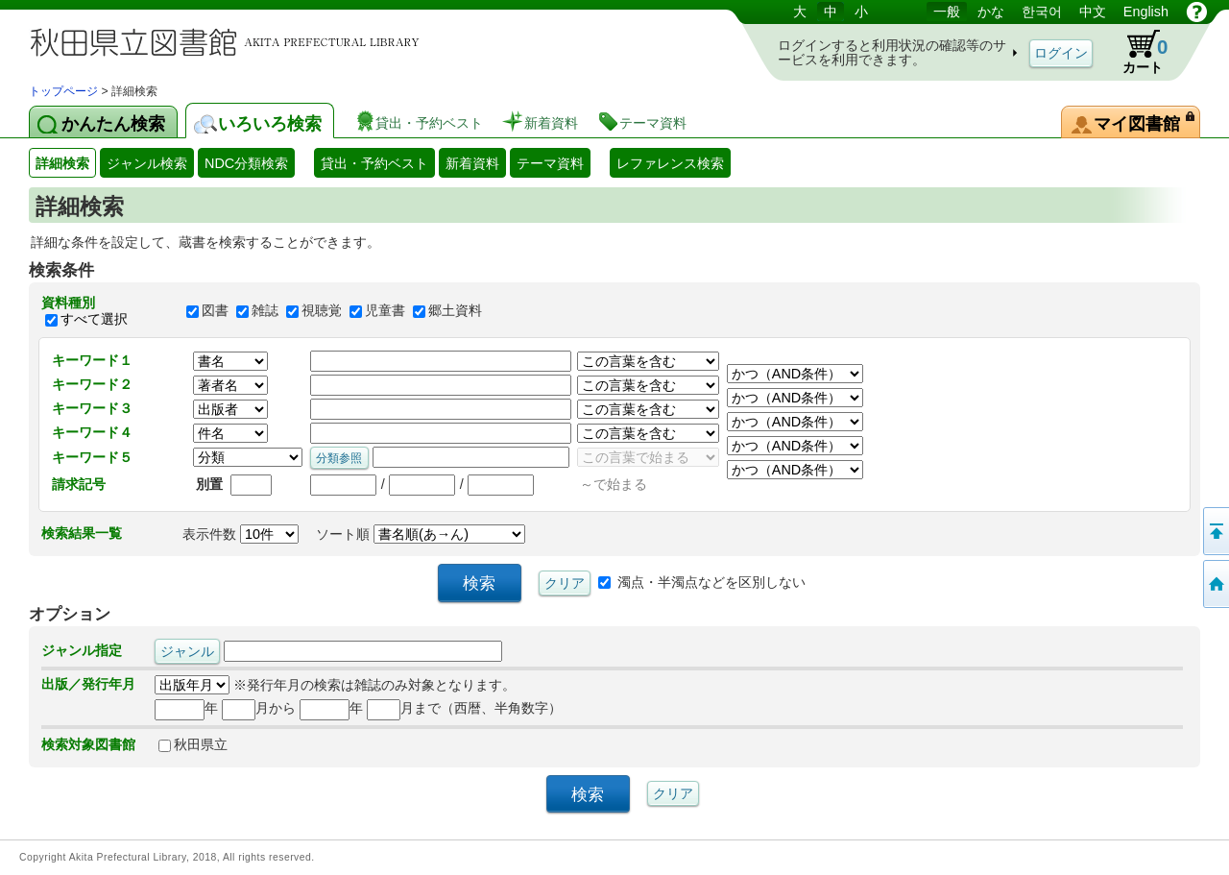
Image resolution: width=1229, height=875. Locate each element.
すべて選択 (94, 319)
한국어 (1042, 11)
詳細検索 (62, 163)
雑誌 (265, 311)
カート (1136, 52)
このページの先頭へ (1214, 531)
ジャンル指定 (81, 650)
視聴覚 (321, 311)
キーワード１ (92, 360)
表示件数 (240, 534)
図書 (215, 311)
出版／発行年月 (88, 684)
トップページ (63, 91)
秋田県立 (193, 744)
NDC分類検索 (246, 163)
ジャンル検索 (147, 163)
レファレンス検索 (670, 163)
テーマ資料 (550, 163)
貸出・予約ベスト (374, 163)
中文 (1092, 11)
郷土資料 (455, 311)
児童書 (385, 311)
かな (990, 11)
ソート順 (420, 534)
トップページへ (1214, 584)
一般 (946, 11)
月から (259, 708)
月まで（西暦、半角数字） (464, 708)
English (1146, 11)
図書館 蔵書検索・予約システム (230, 41)
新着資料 (472, 163)
